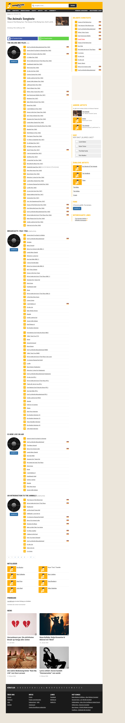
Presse (9, 706)
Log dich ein (10, 610)
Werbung (9, 708)
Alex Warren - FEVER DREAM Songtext (82, 716)
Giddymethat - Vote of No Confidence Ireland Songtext (86, 711)
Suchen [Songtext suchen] (73, 14)
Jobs (8, 711)
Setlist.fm (53, 711)
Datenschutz (32, 711)
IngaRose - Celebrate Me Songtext (81, 718)
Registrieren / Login (96, 19)
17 (30, 566)
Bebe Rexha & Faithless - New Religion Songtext (85, 706)
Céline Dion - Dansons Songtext (80, 713)
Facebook (53, 706)
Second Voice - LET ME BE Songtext (82, 708)
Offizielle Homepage (80, 229)
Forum (30, 706)
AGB (38, 711)
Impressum (32, 713)
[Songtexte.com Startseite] (16, 14)
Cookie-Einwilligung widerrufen (37, 716)
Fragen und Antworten (35, 708)
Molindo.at (53, 708)
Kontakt (9, 713)
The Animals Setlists (80, 227)
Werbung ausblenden (81, 19)
